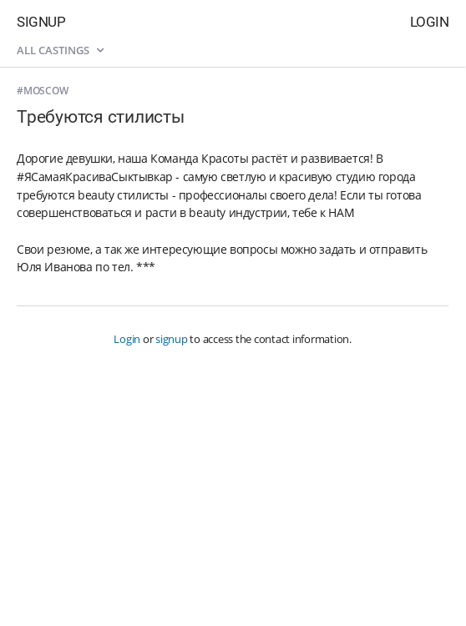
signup (171, 338)
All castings (60, 50)
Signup (41, 21)
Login (429, 21)
